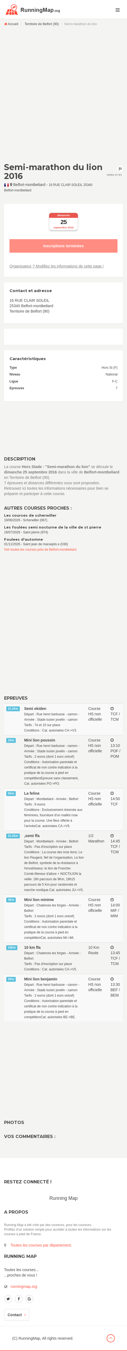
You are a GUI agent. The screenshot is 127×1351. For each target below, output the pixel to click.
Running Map (63, 1198)
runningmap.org (24, 1286)
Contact (17, 1315)
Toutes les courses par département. (41, 1245)
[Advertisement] (63, 94)
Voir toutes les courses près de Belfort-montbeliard (40, 549)
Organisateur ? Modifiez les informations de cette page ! (56, 266)
